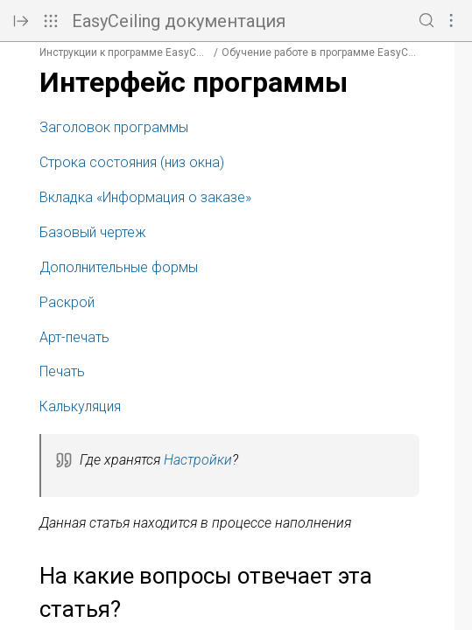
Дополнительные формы (118, 267)
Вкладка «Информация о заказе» (145, 197)
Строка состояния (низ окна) (131, 162)
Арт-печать (74, 337)
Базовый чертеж (92, 232)
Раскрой (67, 302)
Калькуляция (80, 406)
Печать (62, 371)
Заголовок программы (113, 127)
